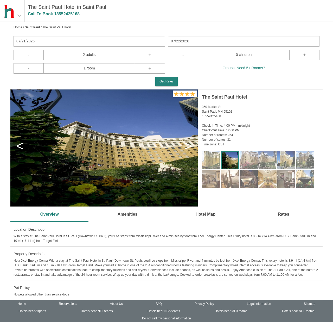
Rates (283, 214)
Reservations (68, 304)
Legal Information (259, 304)
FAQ (159, 304)
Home (18, 27)
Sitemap (309, 304)
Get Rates (166, 81)
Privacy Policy (204, 304)
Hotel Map (205, 214)
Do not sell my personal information (166, 318)
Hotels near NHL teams (298, 311)
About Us (116, 304)
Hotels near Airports (32, 311)
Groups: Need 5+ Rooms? (243, 68)
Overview (49, 214)
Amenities (127, 214)
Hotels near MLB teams (231, 311)
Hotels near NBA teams (164, 311)
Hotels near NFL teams (97, 311)
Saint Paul (32, 27)
